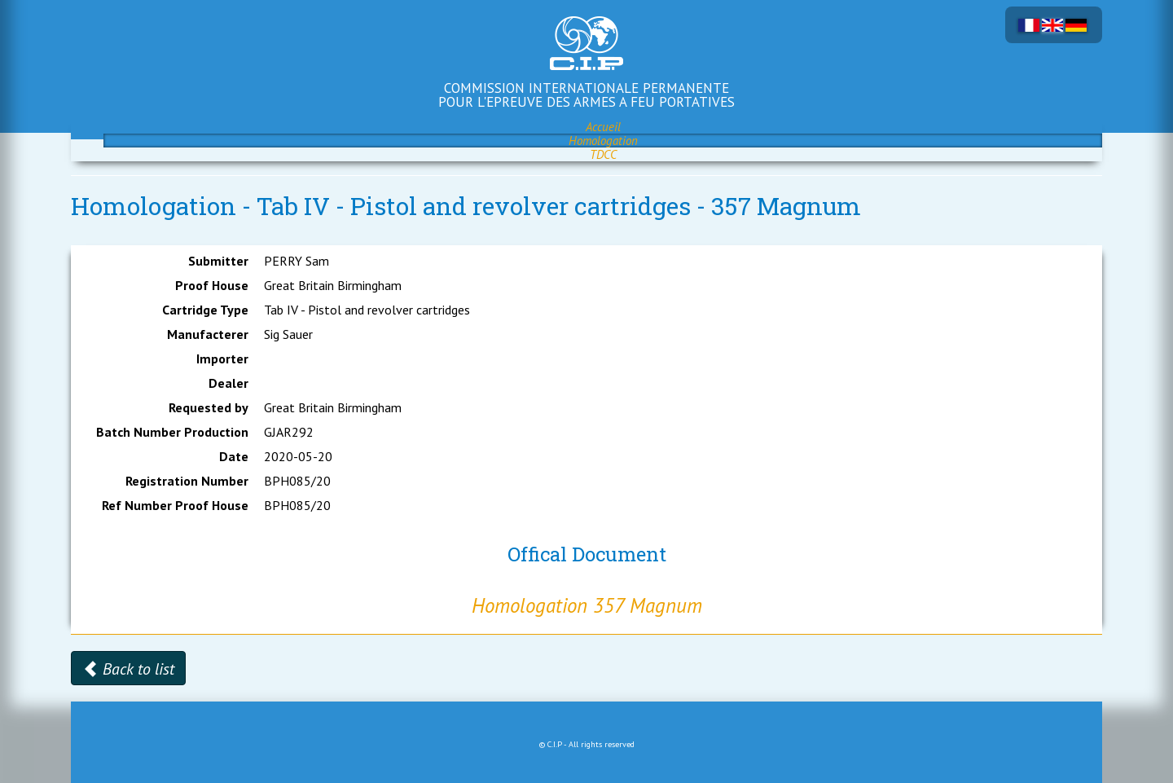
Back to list (128, 669)
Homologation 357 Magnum (587, 605)
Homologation (603, 140)
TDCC (603, 154)
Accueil (603, 126)
